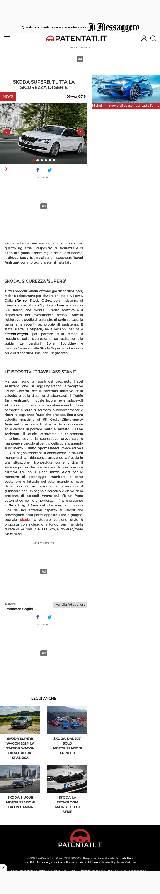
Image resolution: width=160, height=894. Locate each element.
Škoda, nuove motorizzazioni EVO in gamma (20, 802)
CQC (73, 871)
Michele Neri (124, 858)
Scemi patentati (22, 871)
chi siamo (93, 862)
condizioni (31, 862)
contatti (78, 862)
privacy (45, 862)
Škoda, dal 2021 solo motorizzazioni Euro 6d (67, 746)
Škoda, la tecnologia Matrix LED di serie (67, 804)
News (8, 96)
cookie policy (62, 862)
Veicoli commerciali (132, 871)
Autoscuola (58, 871)
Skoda (25, 520)
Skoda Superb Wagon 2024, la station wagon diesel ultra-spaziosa (20, 748)
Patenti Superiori (91, 871)
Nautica (41, 871)
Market (111, 871)
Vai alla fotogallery (70, 605)
